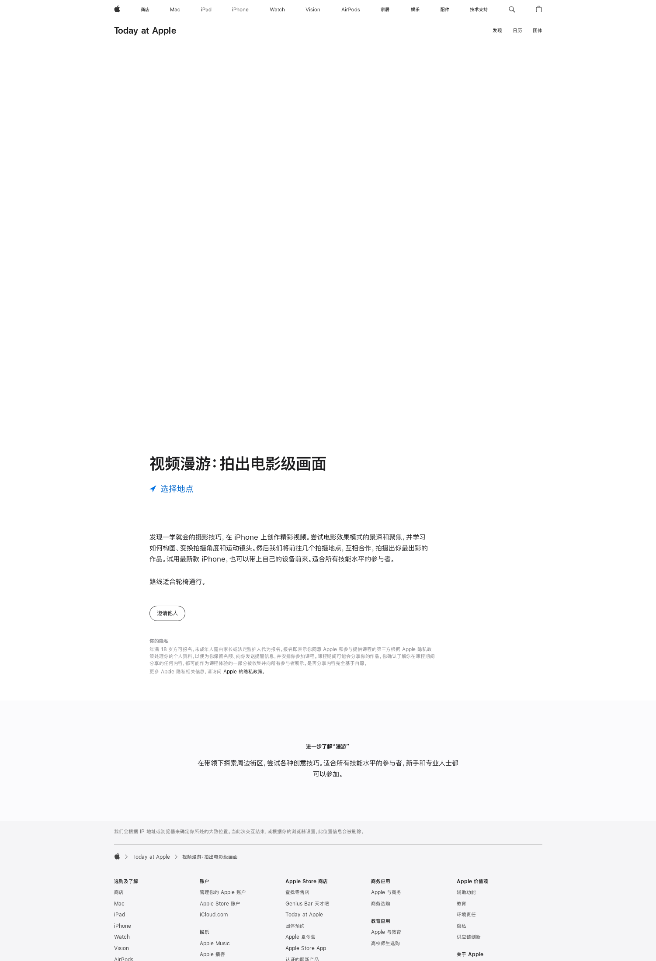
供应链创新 (469, 937)
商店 (119, 892)
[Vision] (313, 9)
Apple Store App (305, 948)
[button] (512, 9)
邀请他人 (167, 613)
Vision (121, 948)
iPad (119, 914)
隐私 (461, 926)
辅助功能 (466, 892)
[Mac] (175, 9)
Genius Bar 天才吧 (307, 903)
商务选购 (380, 903)
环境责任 (466, 914)
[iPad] (206, 9)
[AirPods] (351, 9)
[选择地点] (171, 488)
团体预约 (295, 926)
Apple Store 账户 (220, 903)
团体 (537, 30)
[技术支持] (478, 9)
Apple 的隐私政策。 (244, 671)
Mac (119, 903)
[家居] (385, 9)
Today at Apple (145, 30)
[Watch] (277, 9)
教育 (461, 903)
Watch (122, 937)
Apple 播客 (212, 954)
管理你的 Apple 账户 (223, 892)
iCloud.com (214, 914)
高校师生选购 (385, 943)
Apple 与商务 (386, 892)
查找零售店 (297, 892)
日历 (517, 30)
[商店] (145, 9)
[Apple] (117, 9)
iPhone (122, 926)
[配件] (445, 9)
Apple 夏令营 (300, 937)
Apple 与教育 (386, 932)
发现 (497, 30)
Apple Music (215, 943)
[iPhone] (240, 9)
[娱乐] (415, 9)
